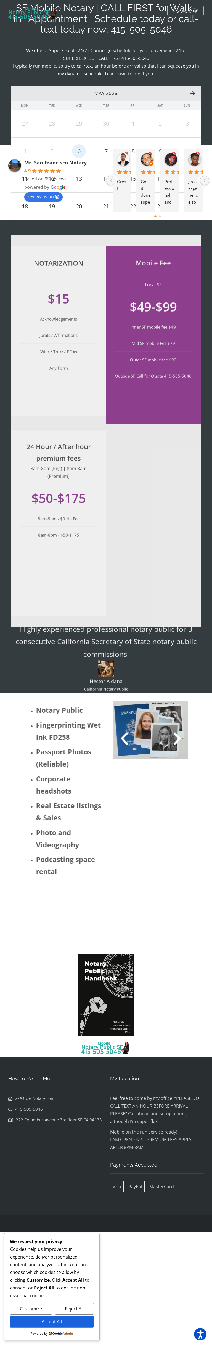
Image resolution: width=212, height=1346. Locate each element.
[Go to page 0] (155, 330)
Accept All (52, 1321)
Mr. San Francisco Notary (55, 276)
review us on (43, 310)
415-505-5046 (185, 10)
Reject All (74, 1309)
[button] (134, 852)
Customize (31, 1309)
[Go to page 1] (160, 330)
